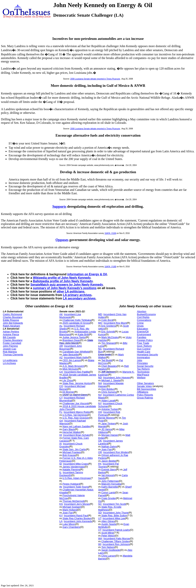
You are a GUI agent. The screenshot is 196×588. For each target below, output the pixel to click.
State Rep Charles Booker (77, 518)
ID (60, 463)
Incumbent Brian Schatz (76, 435)
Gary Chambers (71, 527)
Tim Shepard (108, 343)
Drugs (140, 325)
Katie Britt (83, 334)
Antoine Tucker (109, 409)
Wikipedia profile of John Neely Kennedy (61, 277)
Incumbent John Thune (115, 512)
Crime (140, 322)
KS (61, 504)
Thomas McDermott (73, 501)
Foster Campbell (12, 343)
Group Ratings (145, 397)
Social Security (145, 366)
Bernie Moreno (106, 417)
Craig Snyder (108, 498)
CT (60, 397)
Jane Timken (108, 423)
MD (100, 314)
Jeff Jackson (108, 371)
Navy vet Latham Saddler (77, 426)
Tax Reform (143, 368)
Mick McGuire (70, 368)
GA (61, 420)
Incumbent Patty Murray (116, 538)
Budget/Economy (146, 314)
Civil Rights (143, 317)
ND (100, 377)
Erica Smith (104, 354)
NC (100, 348)
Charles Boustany (13, 317)
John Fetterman (110, 481)
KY (61, 515)
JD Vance (106, 429)
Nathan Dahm (109, 446)
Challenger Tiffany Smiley (115, 541)
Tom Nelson (107, 547)
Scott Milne (107, 532)
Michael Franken (72, 452)
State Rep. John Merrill (76, 341)
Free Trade (143, 343)
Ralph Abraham (11, 325)
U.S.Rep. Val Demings (75, 414)
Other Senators (145, 383)
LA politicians (10, 360)
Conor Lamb (108, 492)
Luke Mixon (69, 524)
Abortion (141, 311)
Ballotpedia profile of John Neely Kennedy (63, 281)
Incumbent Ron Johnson (116, 544)
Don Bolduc (107, 389)
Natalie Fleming (71, 469)
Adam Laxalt (108, 400)
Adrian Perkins (11, 331)
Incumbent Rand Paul (76, 515)
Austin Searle (108, 524)
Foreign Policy (145, 340)
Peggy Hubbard (71, 483)
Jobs (139, 360)
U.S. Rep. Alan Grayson (76, 417)
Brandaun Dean (71, 340)
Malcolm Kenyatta (111, 483)
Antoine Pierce (11, 334)
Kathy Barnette (109, 486)
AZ (61, 357)
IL (60, 472)
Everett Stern (108, 469)
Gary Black (69, 429)
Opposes (62, 240)
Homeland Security (147, 354)
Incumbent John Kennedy (78, 521)
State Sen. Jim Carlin (74, 449)
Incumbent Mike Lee (114, 518)
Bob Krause (69, 455)
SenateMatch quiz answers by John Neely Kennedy (66, 284)
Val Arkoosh (107, 475)
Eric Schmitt (107, 331)
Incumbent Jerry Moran (77, 504)
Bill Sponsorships (146, 389)
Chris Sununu (108, 391)
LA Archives (9, 363)
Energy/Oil (143, 331)
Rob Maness (10, 351)
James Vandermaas (74, 466)
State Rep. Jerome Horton (77, 383)
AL (60, 325)
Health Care (143, 351)
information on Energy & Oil (87, 274)
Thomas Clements (13, 354)
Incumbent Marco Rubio (77, 412)
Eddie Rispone (11, 320)
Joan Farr (68, 512)
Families (141, 337)
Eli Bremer (68, 391)
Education (142, 328)
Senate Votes (144, 386)
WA (100, 538)
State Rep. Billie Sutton (114, 515)
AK (61, 314)
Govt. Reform (144, 345)
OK (100, 440)
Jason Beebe (108, 460)
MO (100, 322)
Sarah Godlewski (110, 550)
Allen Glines (107, 521)
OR (100, 452)
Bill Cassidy (9, 337)
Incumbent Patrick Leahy (116, 529)
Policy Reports (145, 394)
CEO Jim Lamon (72, 360)
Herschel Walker (72, 432)
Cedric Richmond (12, 314)
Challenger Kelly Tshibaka (77, 320)
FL (60, 412)
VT (99, 529)
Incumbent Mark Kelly (76, 357)
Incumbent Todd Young (75, 486)
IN (60, 486)
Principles (142, 363)
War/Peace (143, 374)
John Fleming (10, 345)
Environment (144, 334)
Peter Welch (108, 535)
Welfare (141, 377)
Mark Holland (70, 509)
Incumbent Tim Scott (114, 504)
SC (100, 504)
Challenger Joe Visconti (76, 403)
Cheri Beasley (109, 366)
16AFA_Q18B (110, 267)
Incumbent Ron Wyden (116, 452)
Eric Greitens (108, 325)
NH (100, 383)
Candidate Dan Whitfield (76, 351)
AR (61, 345)
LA (60, 521)
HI (60, 435)
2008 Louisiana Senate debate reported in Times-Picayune (95, 79)
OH (100, 412)
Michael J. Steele (110, 380)
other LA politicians (70, 291)
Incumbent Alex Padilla (76, 371)
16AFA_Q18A (110, 233)
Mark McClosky (109, 337)
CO (61, 386)
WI (99, 544)
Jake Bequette (70, 354)
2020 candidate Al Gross (76, 322)
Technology (143, 371)
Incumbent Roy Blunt (115, 322)
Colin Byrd (107, 320)
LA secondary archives (79, 298)
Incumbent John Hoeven (116, 377)
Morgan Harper (109, 435)
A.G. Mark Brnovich (73, 366)
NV (100, 394)
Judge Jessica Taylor (74, 337)
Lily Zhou (68, 380)
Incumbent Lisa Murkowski (70, 316)
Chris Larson (108, 555)
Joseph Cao (9, 348)
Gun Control (143, 348)
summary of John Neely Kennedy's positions (64, 288)
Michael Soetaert (72, 506)
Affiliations (142, 391)
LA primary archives (77, 295)
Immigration (143, 357)
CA (61, 371)
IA (60, 443)
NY (99, 403)
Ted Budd (106, 360)
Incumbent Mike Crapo (75, 463)
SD (100, 512)
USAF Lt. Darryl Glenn (75, 394)
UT (99, 518)
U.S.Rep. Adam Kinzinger (77, 478)
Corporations (144, 320)
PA (99, 463)
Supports (59, 206)
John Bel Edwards (13, 322)
